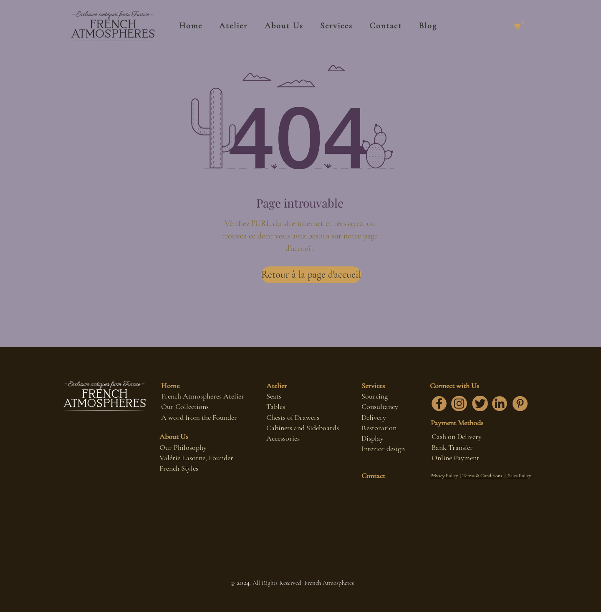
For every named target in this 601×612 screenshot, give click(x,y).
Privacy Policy (444, 476)
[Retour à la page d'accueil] (311, 274)
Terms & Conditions (482, 476)
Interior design (383, 448)
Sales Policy (519, 476)
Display (372, 438)
